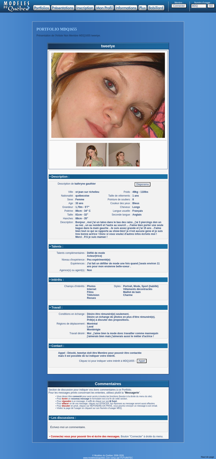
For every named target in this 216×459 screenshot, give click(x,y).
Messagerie (132, 392)
